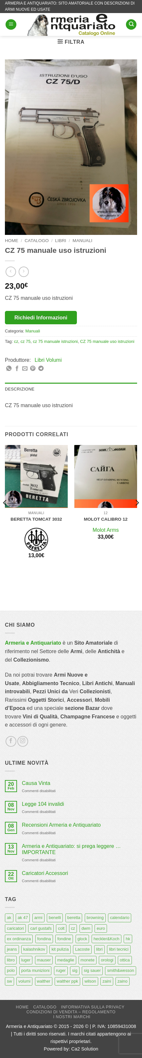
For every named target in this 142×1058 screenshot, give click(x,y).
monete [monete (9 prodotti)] (87, 960)
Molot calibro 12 (106, 519)
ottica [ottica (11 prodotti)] (125, 960)
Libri (60, 240)
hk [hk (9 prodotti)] (128, 938)
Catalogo (37, 240)
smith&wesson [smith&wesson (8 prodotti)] (120, 970)
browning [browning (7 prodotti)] (95, 917)
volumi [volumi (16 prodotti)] (24, 981)
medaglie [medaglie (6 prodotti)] (65, 960)
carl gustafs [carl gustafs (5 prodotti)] (40, 928)
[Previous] (5, 515)
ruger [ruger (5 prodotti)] (61, 970)
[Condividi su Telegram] (41, 369)
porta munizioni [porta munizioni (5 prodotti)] (35, 970)
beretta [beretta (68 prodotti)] (73, 917)
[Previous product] (24, 272)
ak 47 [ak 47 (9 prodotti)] (23, 917)
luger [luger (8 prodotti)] (25, 960)
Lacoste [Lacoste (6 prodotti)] (82, 949)
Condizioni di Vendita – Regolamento (71, 1012)
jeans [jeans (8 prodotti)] (12, 949)
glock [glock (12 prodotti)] (82, 938)
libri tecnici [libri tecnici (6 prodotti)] (119, 949)
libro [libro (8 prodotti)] (11, 960)
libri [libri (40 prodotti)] (99, 949)
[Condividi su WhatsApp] (8, 369)
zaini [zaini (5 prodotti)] (106, 981)
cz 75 (26, 341)
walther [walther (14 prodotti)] (43, 981)
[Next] (137, 515)
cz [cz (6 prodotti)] (73, 928)
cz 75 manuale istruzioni (55, 341)
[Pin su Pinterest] (32, 369)
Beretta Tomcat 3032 (36, 519)
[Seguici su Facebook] (11, 741)
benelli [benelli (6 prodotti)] (55, 917)
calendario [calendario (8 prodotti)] (119, 917)
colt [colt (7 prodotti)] (61, 928)
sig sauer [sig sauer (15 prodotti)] (92, 970)
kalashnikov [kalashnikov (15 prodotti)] (34, 949)
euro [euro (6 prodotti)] (101, 928)
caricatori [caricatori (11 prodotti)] (15, 928)
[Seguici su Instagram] (22, 741)
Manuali (82, 240)
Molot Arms (106, 530)
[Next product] (11, 272)
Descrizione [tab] (19, 389)
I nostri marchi (72, 1017)
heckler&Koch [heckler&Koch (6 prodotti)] (106, 938)
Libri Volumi (48, 360)
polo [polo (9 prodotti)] (11, 970)
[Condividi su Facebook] (17, 369)
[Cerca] (131, 24)
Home (11, 240)
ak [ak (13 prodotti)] (9, 917)
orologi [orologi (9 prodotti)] (107, 960)
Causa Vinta (36, 783)
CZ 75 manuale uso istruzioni (107, 341)
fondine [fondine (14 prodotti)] (64, 938)
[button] (11, 24)
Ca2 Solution (84, 1048)
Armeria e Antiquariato (33, 643)
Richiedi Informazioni (40, 317)
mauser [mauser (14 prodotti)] (44, 960)
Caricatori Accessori (45, 873)
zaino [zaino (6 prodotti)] (122, 981)
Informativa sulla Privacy (92, 1007)
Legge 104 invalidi (43, 804)
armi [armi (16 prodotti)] (38, 917)
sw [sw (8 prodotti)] (9, 981)
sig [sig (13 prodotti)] (74, 970)
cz (16, 341)
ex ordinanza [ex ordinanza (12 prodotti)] (19, 938)
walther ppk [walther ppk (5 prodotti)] (67, 981)
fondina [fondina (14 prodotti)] (44, 938)
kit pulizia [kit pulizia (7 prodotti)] (60, 949)
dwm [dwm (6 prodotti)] (85, 928)
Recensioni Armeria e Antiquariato (61, 825)
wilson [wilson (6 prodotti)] (90, 981)
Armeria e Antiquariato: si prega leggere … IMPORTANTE (71, 849)
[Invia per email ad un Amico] (24, 369)
